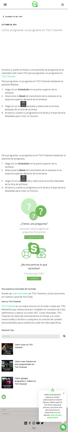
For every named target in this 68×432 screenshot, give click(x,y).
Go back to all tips (13, 16)
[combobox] (31, 336)
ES (35, 428)
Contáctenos (34, 278)
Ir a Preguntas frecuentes (34, 237)
